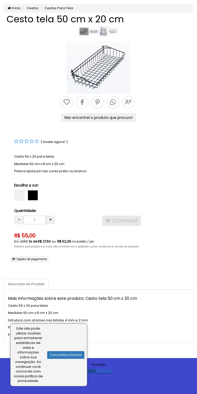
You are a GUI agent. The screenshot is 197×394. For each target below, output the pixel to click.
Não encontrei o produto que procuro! (98, 117)
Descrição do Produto (26, 284)
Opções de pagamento (29, 259)
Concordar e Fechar (66, 355)
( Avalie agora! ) (54, 141)
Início (14, 8)
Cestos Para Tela (58, 8)
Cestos (32, 8)
